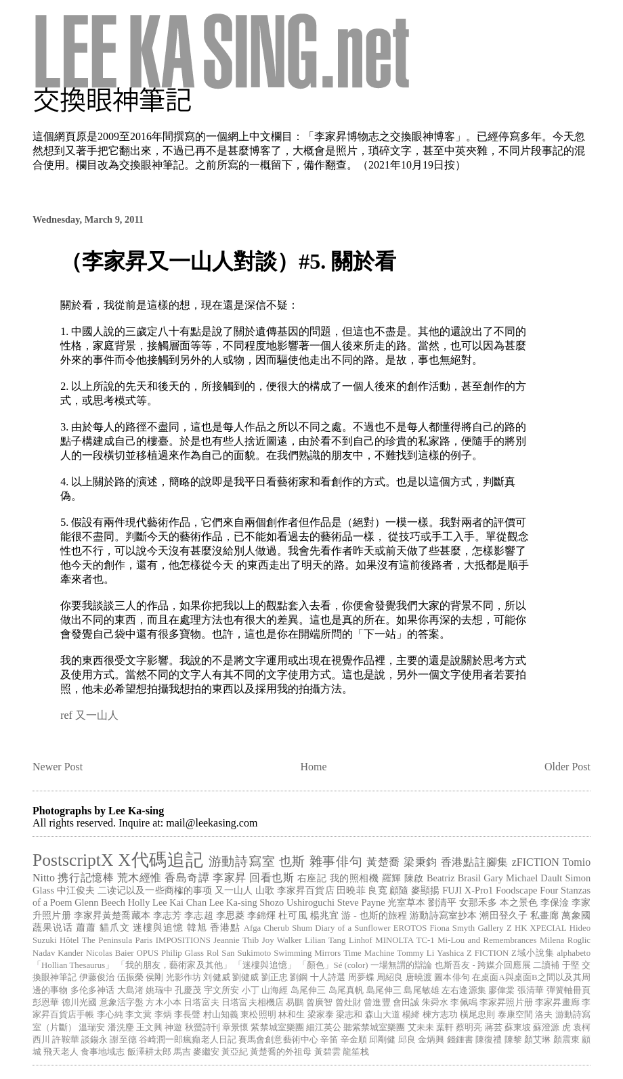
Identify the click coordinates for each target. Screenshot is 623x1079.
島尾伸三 (384, 990)
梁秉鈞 (420, 862)
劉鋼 (298, 977)
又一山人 (97, 715)
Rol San (221, 953)
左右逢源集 (464, 990)
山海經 (274, 990)
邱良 (407, 1039)
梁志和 (349, 1014)
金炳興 (431, 1039)
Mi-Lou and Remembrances (486, 940)
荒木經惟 (139, 877)
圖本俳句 (451, 977)
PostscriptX (73, 860)
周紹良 (390, 977)
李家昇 (229, 877)
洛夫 (544, 1014)
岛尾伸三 (308, 990)
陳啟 (414, 878)
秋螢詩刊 (202, 1027)
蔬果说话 (53, 927)
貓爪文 (115, 927)
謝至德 (123, 1039)
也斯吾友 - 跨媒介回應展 (483, 965)
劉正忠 (274, 977)
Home (314, 766)
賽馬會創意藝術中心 (278, 1039)
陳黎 (513, 1039)
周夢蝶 (361, 977)
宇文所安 (221, 990)
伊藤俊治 (96, 977)
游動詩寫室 (242, 861)
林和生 (291, 1014)
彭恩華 (46, 1002)
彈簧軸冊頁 (568, 990)
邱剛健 (382, 1039)
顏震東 (566, 1039)
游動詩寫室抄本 (443, 915)
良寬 (377, 890)
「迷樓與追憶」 (265, 965)
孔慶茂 (188, 990)
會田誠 (406, 1002)
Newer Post (58, 766)
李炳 (163, 1014)
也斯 (292, 861)
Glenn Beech (99, 902)
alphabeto (573, 953)
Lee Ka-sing (233, 902)
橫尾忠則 (477, 1014)
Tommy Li (415, 953)
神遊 (173, 1027)
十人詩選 (327, 977)
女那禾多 (478, 902)
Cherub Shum (287, 928)
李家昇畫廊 (557, 1002)
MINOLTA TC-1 (404, 940)
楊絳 (411, 1014)
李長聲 (187, 1014)
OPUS (147, 953)
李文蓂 (138, 1014)
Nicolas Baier (110, 953)
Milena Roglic (565, 940)
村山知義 (220, 1014)
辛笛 (329, 1039)
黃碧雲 (327, 1052)
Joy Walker (282, 940)
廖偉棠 (501, 990)
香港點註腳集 (475, 862)
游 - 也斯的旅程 (374, 915)
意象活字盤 (122, 1002)
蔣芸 (493, 1027)
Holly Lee (147, 902)
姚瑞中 (159, 990)
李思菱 (230, 915)
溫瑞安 (92, 1027)
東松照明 (258, 1014)
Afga (252, 928)
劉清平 (442, 902)
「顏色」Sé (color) (333, 965)
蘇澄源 (546, 1027)
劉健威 (245, 977)
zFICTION (535, 862)
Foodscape (517, 890)
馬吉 (182, 1052)
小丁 (250, 990)
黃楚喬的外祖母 (281, 1052)
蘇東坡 (517, 1027)
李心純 (110, 1014)
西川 (41, 1039)
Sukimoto (254, 953)
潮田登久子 (503, 915)
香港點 (225, 927)
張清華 (530, 990)
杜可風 (292, 915)
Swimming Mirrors (307, 953)
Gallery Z (494, 928)
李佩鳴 (463, 1002)
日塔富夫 (201, 1002)
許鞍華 (65, 1039)
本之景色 (519, 902)
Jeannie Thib (236, 940)
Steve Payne (361, 902)
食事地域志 (103, 1052)
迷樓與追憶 (158, 927)
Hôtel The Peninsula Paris (106, 940)
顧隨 (398, 890)
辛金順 (354, 1039)
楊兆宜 (324, 915)
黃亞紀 (234, 1052)
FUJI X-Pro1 (467, 890)
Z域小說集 (532, 953)
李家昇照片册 (506, 1002)
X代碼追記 (161, 860)
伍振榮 (130, 977)
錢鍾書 (460, 1039)
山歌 (264, 890)
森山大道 (382, 1014)
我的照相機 (354, 878)
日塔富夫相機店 (252, 1002)
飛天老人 (61, 1052)
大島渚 (130, 990)
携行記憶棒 (86, 877)
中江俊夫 (76, 890)
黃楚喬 (383, 862)
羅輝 (392, 878)
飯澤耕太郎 (149, 1052)
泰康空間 (515, 1014)
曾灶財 (348, 1002)
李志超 (198, 915)
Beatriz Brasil (454, 878)
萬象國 (575, 915)
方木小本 (163, 1002)
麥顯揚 (425, 890)
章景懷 (235, 1027)
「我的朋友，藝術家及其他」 (174, 965)
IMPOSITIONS (183, 940)
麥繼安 (206, 1052)
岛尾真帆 (346, 990)
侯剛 (154, 977)
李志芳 (167, 915)
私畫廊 (544, 915)
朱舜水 (435, 1002)
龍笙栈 (356, 1052)
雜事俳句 (336, 861)
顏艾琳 (537, 1039)
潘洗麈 (121, 1027)
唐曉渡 (419, 977)
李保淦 (554, 902)
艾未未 (421, 1027)
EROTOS (410, 928)
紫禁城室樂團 (277, 1027)
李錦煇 (261, 915)
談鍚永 (94, 1039)
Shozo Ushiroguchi (297, 902)
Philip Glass (182, 953)
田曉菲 (351, 890)
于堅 (571, 965)
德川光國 (80, 1002)
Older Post (567, 766)
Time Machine (368, 953)
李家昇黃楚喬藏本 (112, 915)
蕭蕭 (86, 927)
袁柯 (581, 1027)
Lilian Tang (325, 940)
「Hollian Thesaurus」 (73, 965)
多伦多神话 (92, 990)
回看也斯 (271, 877)
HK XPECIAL (541, 928)
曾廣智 (319, 1002)
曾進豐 (377, 1002)
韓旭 (197, 927)
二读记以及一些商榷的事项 (155, 890)
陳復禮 (488, 1039)
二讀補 (546, 965)
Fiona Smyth (452, 928)
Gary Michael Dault (523, 878)
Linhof (360, 940)
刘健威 (216, 977)
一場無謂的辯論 (401, 965)
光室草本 (406, 902)
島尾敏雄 (421, 990)
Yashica (450, 953)
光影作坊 (183, 977)
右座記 (312, 878)
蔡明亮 (469, 1027)
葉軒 (445, 1027)
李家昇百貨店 (306, 890)
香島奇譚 (187, 877)
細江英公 (323, 1027)
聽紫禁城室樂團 (374, 1027)
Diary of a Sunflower (352, 928)
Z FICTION (488, 953)
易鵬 (294, 1002)
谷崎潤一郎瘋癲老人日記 (187, 1039)
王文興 (149, 1027)
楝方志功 (440, 1014)
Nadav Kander (58, 953)
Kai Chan (188, 902)
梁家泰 (320, 1014)
